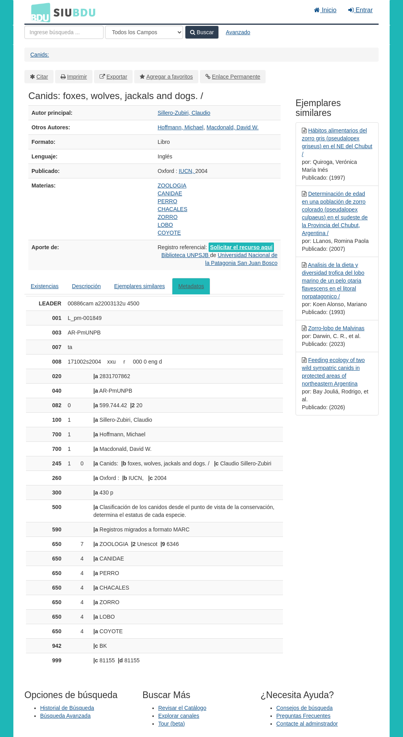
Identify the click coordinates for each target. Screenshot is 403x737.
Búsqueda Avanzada (65, 716)
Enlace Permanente (236, 77)
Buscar (202, 32)
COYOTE (169, 233)
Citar (42, 77)
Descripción (86, 286)
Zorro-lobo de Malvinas (336, 328)
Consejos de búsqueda (304, 708)
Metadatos (191, 286)
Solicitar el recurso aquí (241, 247)
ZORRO (168, 217)
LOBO (165, 225)
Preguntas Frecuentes (303, 716)
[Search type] (144, 32)
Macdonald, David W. (233, 127)
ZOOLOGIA (172, 185)
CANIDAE (170, 193)
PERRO (167, 201)
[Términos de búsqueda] (64, 32)
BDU (38, 12)
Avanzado (238, 32)
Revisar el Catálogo (182, 708)
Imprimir (77, 77)
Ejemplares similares (139, 286)
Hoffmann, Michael (180, 127)
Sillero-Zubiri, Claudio (184, 113)
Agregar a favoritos (169, 77)
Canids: (39, 54)
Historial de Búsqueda (67, 708)
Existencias (45, 286)
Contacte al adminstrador (307, 723)
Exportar (116, 77)
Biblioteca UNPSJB (185, 255)
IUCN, (187, 171)
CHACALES (172, 209)
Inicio (325, 10)
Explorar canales (178, 716)
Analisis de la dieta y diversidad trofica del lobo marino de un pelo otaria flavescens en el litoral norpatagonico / (333, 281)
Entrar (360, 10)
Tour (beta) (171, 723)
